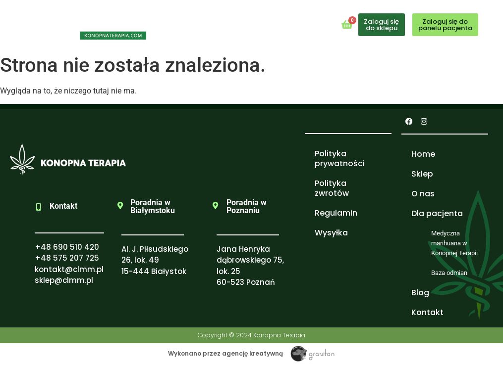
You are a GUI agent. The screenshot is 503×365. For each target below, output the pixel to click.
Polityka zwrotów (332, 188)
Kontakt (427, 312)
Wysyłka (331, 232)
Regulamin (336, 213)
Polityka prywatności (340, 158)
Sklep (422, 174)
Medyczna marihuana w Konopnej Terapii (454, 243)
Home (423, 154)
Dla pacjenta (437, 213)
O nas (423, 193)
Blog (420, 292)
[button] (248, 22)
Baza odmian (449, 272)
